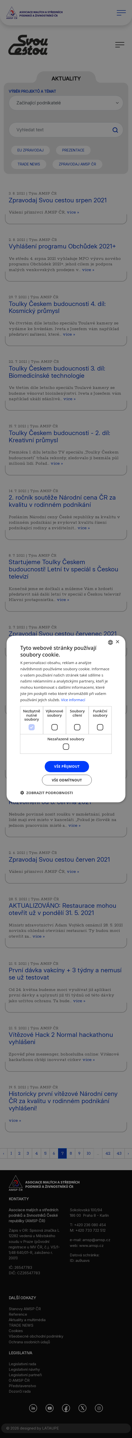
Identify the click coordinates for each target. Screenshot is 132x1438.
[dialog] (66, 719)
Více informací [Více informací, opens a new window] (73, 699)
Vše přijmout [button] (67, 766)
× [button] (117, 642)
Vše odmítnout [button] (67, 780)
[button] (46, 793)
